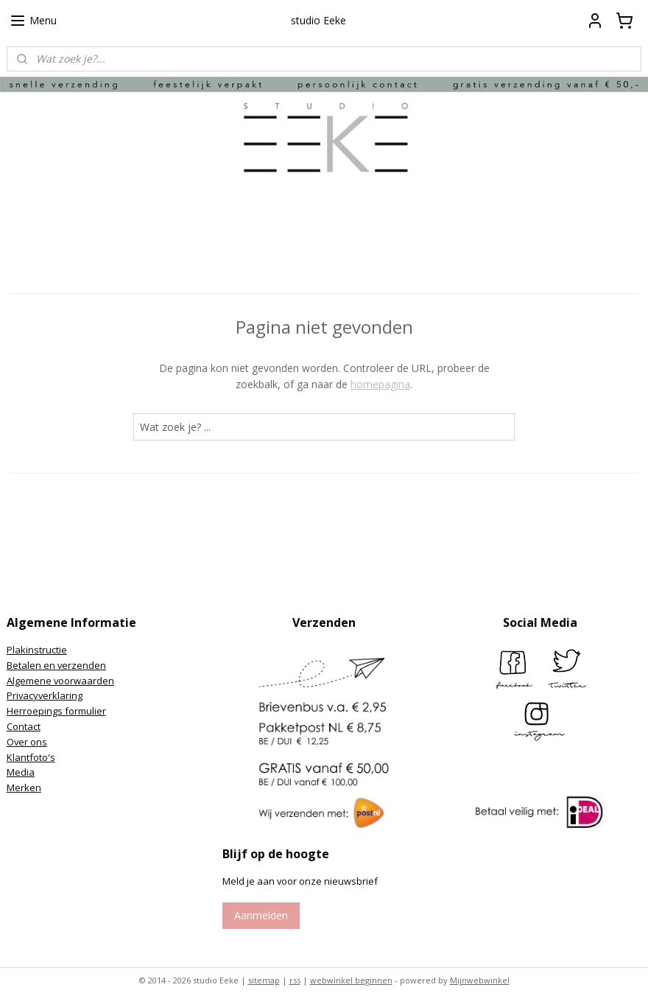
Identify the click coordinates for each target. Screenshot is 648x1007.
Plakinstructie (37, 649)
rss (294, 980)
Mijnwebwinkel (480, 980)
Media (21, 772)
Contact (23, 726)
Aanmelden (261, 915)
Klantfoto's (31, 757)
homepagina (380, 384)
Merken (24, 787)
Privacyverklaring (44, 695)
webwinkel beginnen (351, 980)
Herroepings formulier (56, 710)
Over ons (27, 741)
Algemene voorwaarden (60, 680)
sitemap (264, 980)
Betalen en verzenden (56, 665)
